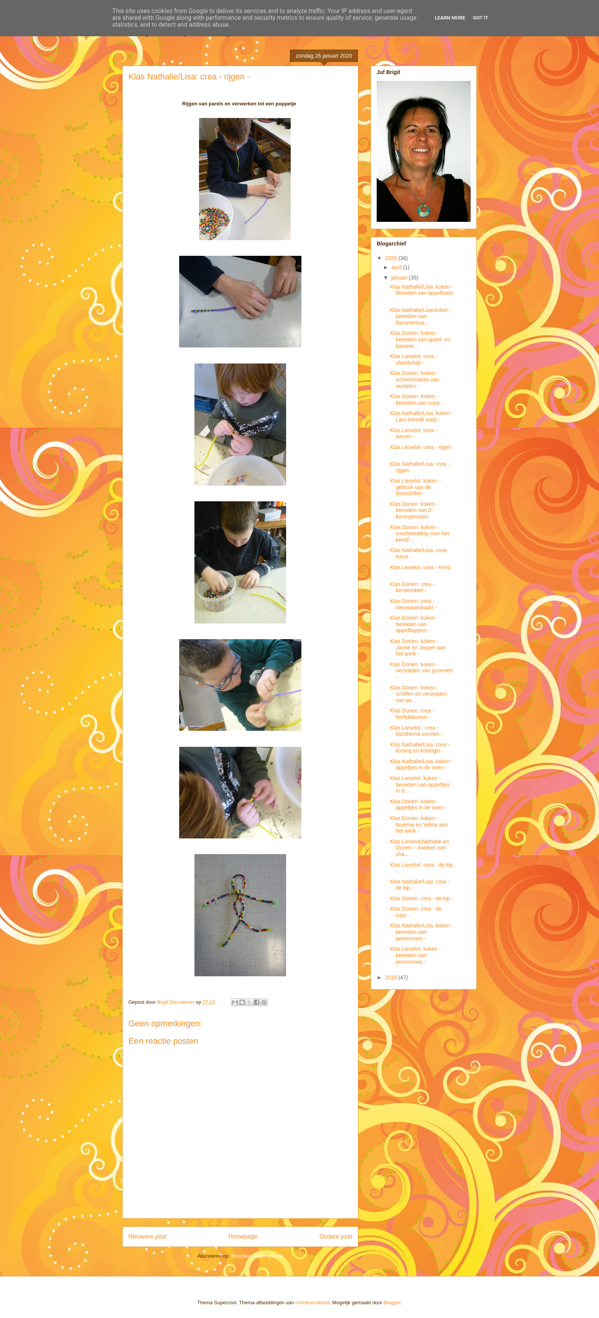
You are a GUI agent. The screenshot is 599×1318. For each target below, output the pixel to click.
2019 (391, 977)
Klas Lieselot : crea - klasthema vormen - (416, 731)
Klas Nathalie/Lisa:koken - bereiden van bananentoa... (421, 316)
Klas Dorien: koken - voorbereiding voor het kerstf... (419, 533)
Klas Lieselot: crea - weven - (413, 433)
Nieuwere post (147, 1236)
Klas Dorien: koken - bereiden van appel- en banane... (420, 339)
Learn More (450, 18)
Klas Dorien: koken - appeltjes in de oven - (418, 804)
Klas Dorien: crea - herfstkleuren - (412, 713)
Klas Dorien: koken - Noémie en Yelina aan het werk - (419, 824)
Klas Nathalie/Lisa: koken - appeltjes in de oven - (421, 764)
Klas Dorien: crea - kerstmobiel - (412, 587)
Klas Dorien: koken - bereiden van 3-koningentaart (414, 510)
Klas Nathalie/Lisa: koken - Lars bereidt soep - (421, 416)
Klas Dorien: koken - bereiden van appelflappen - (414, 624)
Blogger (392, 1302)
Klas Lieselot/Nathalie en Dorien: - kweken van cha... (419, 848)
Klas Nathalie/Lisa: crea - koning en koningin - (420, 747)
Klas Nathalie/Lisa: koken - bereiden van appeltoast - (421, 293)
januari (400, 278)
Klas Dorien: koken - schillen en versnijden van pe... (418, 694)
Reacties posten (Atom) (257, 1256)
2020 (391, 258)
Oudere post (335, 1236)
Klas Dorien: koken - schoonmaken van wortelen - (414, 379)
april (397, 267)
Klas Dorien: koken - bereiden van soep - (416, 399)
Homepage (242, 1236)
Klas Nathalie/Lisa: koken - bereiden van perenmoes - (421, 932)
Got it (480, 18)
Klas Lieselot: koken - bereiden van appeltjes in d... (420, 784)
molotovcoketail (312, 1302)
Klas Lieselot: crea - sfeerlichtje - (413, 359)
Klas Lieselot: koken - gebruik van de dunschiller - (415, 487)
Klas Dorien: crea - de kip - (421, 898)
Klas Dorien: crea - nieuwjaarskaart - (413, 604)
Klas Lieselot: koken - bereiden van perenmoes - (415, 955)
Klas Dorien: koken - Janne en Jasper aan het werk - (418, 647)
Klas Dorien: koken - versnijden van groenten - (421, 670)
